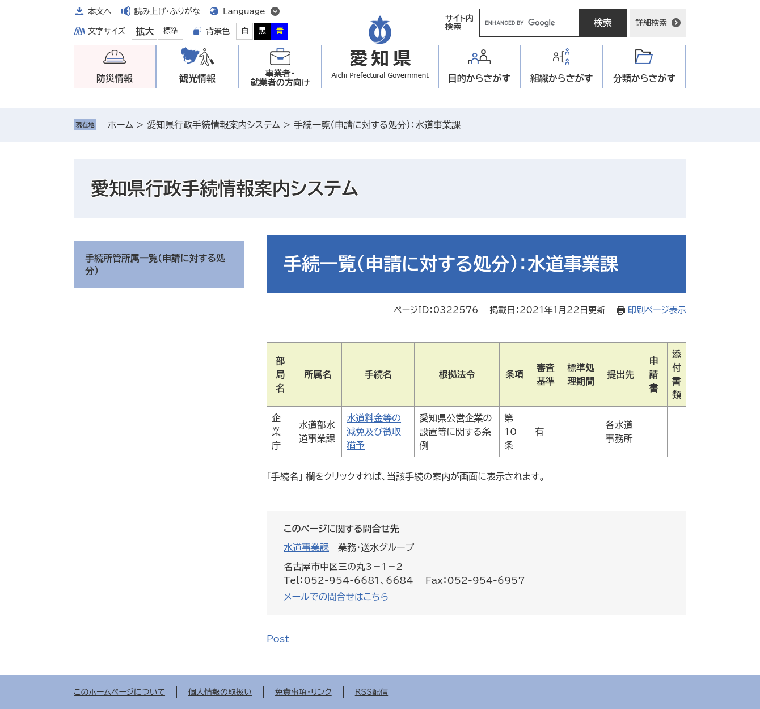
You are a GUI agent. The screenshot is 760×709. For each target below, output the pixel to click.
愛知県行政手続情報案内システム (213, 124)
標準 (170, 31)
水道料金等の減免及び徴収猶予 (374, 431)
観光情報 (197, 78)
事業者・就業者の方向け (280, 78)
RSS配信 (372, 692)
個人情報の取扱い (220, 692)
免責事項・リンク (303, 692)
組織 (561, 78)
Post (278, 638)
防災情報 (114, 78)
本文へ (100, 11)
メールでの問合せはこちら (336, 596)
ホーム (120, 124)
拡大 (145, 31)
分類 (644, 78)
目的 (479, 78)
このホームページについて (119, 692)
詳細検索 (651, 23)
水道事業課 (306, 547)
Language (244, 11)
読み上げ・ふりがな (167, 11)
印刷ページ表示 (657, 310)
